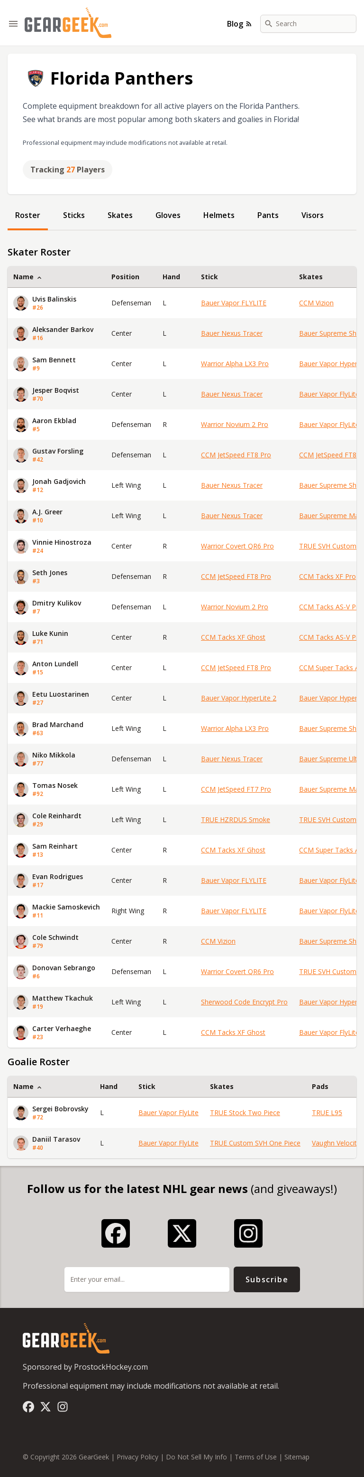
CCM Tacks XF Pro (327, 576)
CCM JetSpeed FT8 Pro (236, 454)
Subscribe (267, 1279)
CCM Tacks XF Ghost (233, 637)
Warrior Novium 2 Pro (234, 424)
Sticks (74, 215)
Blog (240, 24)
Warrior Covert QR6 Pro (237, 545)
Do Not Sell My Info (196, 1456)
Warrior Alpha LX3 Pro (235, 363)
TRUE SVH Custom (327, 545)
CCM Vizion (316, 302)
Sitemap (296, 1456)
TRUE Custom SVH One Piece (255, 1142)
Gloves (168, 215)
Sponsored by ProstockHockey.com (85, 1367)
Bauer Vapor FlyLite (329, 393)
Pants (268, 215)
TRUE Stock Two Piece (245, 1112)
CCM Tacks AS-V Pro (331, 606)
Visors (312, 215)
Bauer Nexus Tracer (232, 333)
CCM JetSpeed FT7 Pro (236, 789)
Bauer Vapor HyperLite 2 (238, 697)
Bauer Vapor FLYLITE (233, 302)
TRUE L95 (327, 1112)
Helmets (219, 215)
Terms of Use (256, 1456)
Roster (27, 215)
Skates (120, 215)
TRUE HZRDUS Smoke (235, 819)
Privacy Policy (137, 1456)
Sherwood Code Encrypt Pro (244, 1001)
